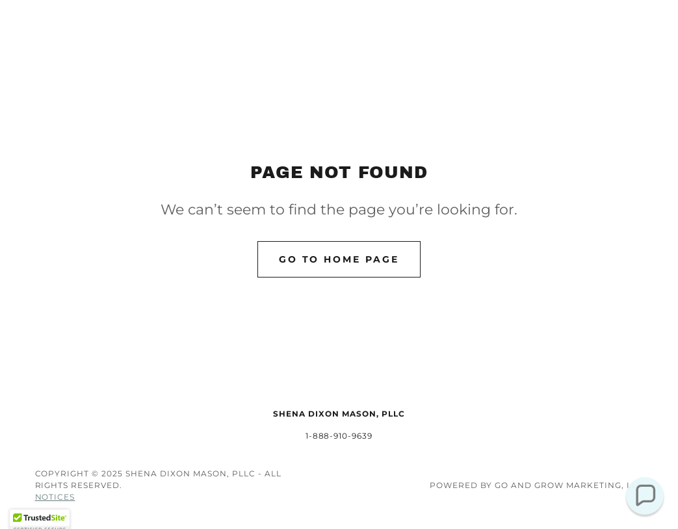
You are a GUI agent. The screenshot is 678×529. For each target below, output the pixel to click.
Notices (55, 497)
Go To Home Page (339, 259)
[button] (644, 495)
